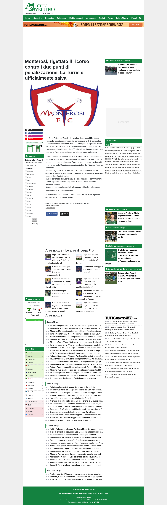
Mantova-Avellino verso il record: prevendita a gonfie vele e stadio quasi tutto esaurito (85, 454)
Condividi (52, 214)
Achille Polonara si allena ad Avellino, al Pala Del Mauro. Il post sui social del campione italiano (89, 429)
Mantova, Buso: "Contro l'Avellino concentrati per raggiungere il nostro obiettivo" (83, 477)
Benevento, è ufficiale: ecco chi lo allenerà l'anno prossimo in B (76, 409)
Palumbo (30, 189)
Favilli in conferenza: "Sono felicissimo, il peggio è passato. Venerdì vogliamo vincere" (85, 334)
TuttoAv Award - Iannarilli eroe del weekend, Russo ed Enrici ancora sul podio (82, 367)
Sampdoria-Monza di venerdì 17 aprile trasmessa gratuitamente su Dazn (80, 440)
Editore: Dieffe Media (83, 498)
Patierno (30, 198)
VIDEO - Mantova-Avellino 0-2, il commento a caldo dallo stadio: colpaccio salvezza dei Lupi (88, 353)
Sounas (29, 192)
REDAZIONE (72, 493)
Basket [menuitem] (102, 18)
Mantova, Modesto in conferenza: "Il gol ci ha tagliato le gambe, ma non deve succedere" (86, 339)
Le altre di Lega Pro (58, 203)
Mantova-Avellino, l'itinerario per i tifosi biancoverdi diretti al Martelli (77, 370)
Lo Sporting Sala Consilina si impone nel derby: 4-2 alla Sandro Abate (79, 373)
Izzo (28, 180)
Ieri (112, 145)
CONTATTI (92, 493)
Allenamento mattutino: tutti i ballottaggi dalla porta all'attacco (75, 457)
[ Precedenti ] (34, 315)
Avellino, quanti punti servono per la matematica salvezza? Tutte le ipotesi (80, 462)
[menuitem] (140, 18)
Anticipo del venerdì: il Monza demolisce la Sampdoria (72, 387)
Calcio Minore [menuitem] (122, 18)
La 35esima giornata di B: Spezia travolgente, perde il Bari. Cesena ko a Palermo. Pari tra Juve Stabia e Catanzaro (97, 326)
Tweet (64, 214)
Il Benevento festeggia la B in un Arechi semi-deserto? (93, 269)
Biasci (29, 201)
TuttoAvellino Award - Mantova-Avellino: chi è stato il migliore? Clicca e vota (81, 356)
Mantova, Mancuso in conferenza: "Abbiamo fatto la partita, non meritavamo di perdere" (86, 331)
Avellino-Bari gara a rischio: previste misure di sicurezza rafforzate (77, 446)
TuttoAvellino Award (115, 269)
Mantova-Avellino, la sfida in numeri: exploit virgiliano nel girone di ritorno (80, 437)
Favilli (29, 210)
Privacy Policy (90, 489)
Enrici (29, 204)
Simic (29, 177)
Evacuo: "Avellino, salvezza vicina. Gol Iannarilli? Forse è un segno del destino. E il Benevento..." (90, 395)
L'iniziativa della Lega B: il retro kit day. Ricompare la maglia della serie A (80, 449)
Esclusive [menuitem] (49, 18)
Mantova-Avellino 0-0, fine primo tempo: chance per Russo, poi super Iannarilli (82, 364)
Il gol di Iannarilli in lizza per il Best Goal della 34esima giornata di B (78, 432)
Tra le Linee (111, 246)
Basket (109, 228)
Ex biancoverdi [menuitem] (76, 18)
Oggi (107, 145)
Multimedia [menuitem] (91, 18)
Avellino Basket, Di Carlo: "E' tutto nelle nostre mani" (71, 420)
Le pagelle (110, 209)
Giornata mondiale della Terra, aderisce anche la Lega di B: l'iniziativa (78, 401)
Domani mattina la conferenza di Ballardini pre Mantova (73, 435)
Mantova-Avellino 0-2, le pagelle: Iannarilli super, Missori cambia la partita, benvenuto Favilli (88, 348)
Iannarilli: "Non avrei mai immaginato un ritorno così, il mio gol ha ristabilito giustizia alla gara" (88, 465)
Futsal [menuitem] (134, 18)
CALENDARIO (83, 493)
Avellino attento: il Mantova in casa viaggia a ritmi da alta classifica (77, 474)
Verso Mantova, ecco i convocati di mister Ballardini (71, 398)
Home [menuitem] (27, 18)
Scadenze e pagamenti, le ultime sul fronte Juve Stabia (72, 412)
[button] (34, 220)
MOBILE (100, 493)
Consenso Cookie (78, 489)
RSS (106, 493)
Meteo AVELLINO (34, 321)
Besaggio (30, 213)
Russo (29, 195)
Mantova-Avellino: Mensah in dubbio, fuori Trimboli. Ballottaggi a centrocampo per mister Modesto (90, 451)
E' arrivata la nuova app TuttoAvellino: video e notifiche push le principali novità (82, 479)
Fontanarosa (31, 183)
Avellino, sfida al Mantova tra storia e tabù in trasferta (72, 460)
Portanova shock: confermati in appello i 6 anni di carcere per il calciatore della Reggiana (86, 415)
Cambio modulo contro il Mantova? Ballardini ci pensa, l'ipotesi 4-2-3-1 (79, 406)
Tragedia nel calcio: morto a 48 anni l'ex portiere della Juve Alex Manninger (81, 443)
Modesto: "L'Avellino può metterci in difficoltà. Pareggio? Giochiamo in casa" (81, 393)
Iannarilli (30, 171)
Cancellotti (30, 174)
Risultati (34, 224)
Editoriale (110, 61)
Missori (29, 207)
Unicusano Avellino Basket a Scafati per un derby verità (73, 378)
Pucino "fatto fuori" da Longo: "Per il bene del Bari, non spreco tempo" (79, 390)
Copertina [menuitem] (37, 18)
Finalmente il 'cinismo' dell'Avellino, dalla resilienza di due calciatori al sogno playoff (84, 328)
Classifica (30, 349)
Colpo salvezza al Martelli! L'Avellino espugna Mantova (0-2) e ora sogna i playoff (83, 362)
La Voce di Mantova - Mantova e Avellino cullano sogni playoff (75, 404)
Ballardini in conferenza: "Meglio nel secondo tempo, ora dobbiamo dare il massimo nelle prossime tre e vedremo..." (97, 337)
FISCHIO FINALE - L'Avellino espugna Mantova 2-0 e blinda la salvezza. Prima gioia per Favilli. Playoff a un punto (97, 359)
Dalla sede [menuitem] (61, 18)
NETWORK (63, 493)
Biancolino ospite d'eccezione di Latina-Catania (61, 293)
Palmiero (30, 186)
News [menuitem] (110, 18)
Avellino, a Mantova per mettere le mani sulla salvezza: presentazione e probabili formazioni (88, 375)
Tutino (29, 216)
